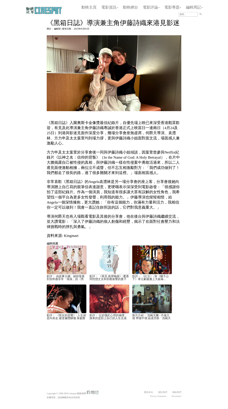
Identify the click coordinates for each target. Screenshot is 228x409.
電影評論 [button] (151, 7)
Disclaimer (176, 396)
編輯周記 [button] (194, 7)
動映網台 (130, 7)
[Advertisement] (114, 346)
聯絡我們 (176, 392)
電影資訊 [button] (109, 7)
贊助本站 (148, 392)
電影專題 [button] (172, 7)
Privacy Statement (158, 396)
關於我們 (162, 392)
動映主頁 (89, 7)
